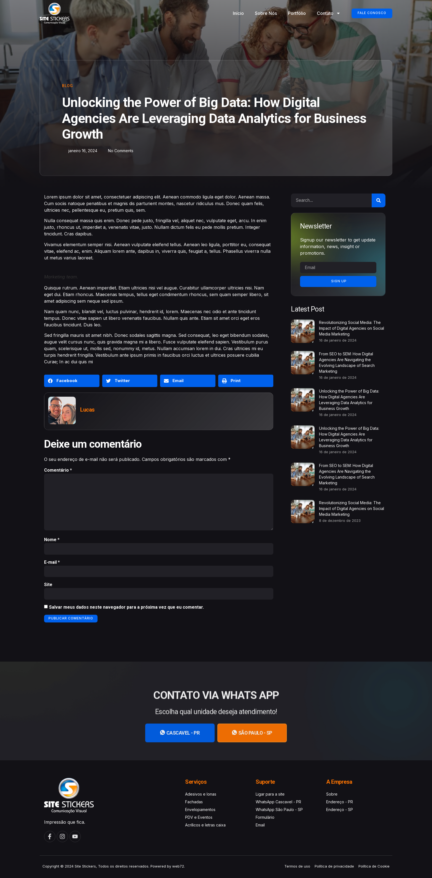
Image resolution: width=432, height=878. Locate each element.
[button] (71, 381)
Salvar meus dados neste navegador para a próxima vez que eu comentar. (126, 608)
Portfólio (294, 13)
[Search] (378, 200)
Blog (67, 86)
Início (235, 13)
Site (48, 586)
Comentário (58, 470)
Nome (52, 540)
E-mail (52, 563)
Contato (326, 13)
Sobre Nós (263, 13)
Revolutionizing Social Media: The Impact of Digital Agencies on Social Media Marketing (351, 328)
